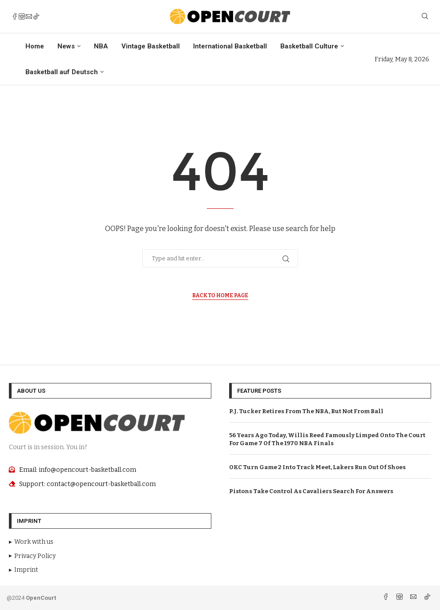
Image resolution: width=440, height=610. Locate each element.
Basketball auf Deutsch (61, 72)
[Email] (28, 16)
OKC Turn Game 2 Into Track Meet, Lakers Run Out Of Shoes (317, 467)
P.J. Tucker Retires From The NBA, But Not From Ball (306, 411)
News (66, 46)
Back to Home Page (220, 295)
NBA (101, 46)
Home (34, 46)
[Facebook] (14, 16)
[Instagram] (21, 16)
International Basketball (230, 46)
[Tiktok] (36, 16)
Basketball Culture (309, 46)
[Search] (424, 16)
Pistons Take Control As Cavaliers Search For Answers (311, 491)
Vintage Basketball (150, 46)
